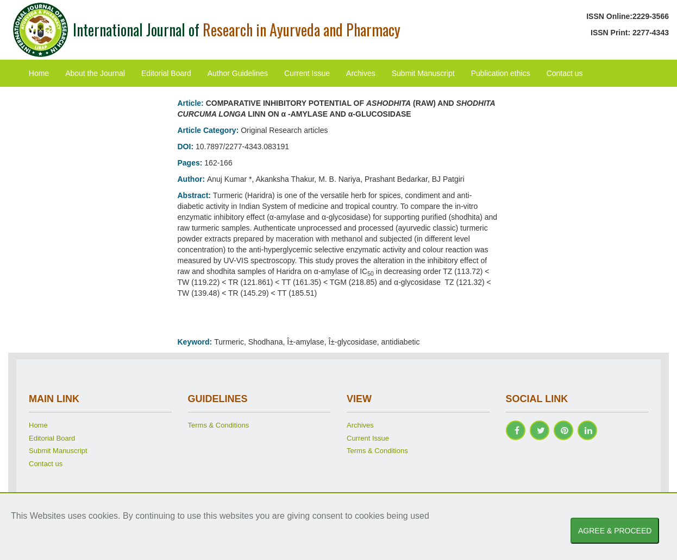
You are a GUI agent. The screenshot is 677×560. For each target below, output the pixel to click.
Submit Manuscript (423, 73)
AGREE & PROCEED (614, 530)
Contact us (565, 73)
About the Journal (95, 73)
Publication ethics (500, 73)
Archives (360, 73)
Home (39, 73)
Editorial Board (166, 73)
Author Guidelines (238, 73)
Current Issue (307, 73)
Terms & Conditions (218, 425)
